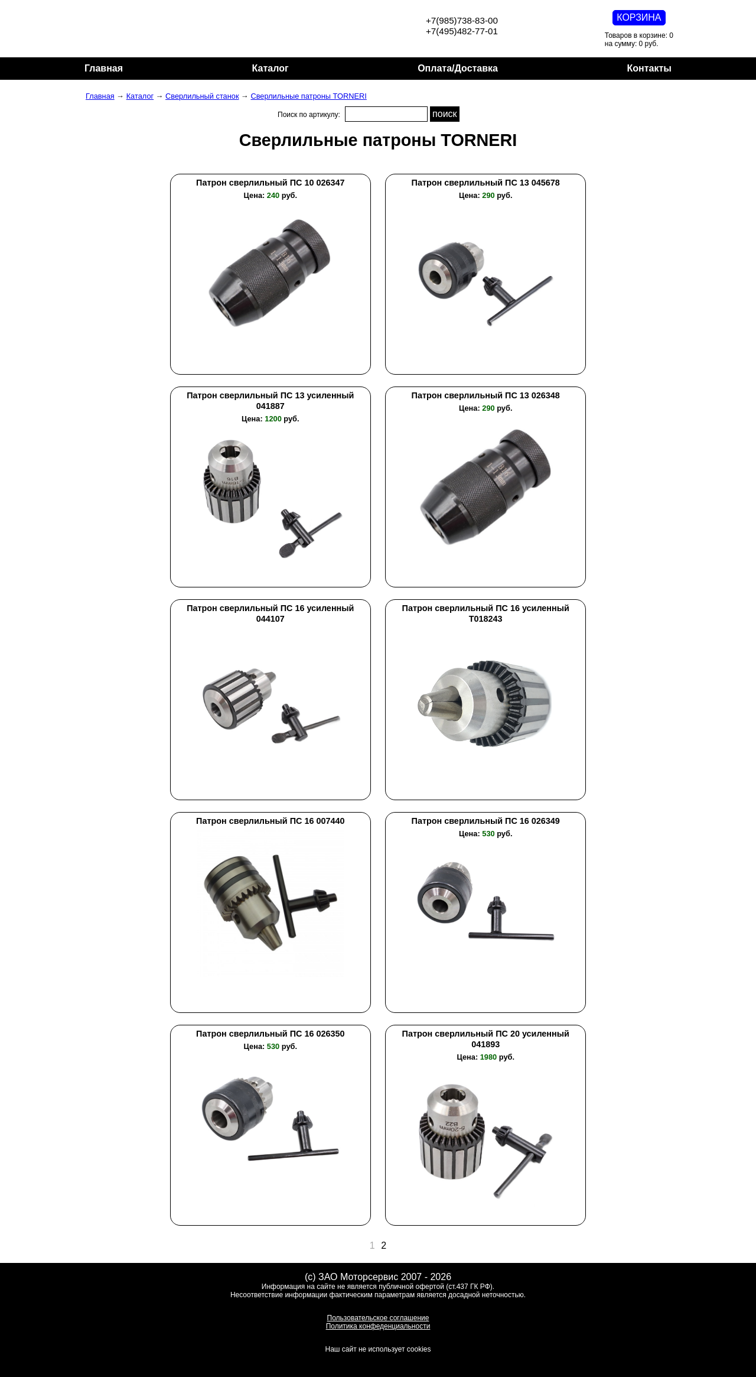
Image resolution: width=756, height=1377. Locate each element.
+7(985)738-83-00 (462, 20)
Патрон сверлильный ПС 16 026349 (486, 821)
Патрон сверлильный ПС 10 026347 (270, 182)
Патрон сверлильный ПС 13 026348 (486, 395)
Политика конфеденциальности (378, 1326)
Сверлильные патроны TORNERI (308, 96)
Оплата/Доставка (458, 68)
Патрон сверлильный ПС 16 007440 (270, 821)
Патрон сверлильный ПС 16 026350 (270, 1033)
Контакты (649, 68)
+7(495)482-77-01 (462, 31)
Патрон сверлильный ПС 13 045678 (486, 182)
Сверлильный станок (202, 96)
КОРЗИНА (639, 17)
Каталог (270, 68)
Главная (103, 68)
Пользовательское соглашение (378, 1318)
